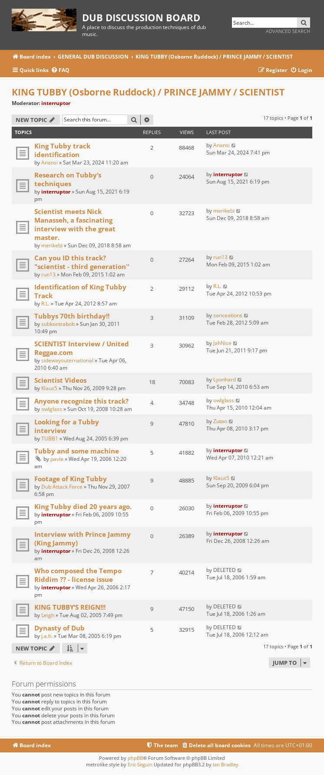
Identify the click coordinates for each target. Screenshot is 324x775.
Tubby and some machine (76, 451)
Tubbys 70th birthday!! (71, 316)
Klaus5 (49, 388)
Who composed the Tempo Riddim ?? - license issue (78, 575)
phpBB (135, 758)
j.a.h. (47, 636)
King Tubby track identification (62, 150)
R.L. (45, 303)
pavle (56, 459)
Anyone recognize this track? (81, 401)
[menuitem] (60, 70)
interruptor (55, 103)
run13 (48, 274)
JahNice (222, 343)
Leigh (47, 615)
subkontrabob (58, 324)
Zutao (220, 421)
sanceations (227, 315)
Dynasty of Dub (59, 628)
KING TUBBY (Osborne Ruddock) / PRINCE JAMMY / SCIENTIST (148, 92)
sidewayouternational (67, 360)
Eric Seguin (140, 764)
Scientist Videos (60, 380)
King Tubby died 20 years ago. (83, 506)
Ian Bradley (225, 764)
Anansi (49, 162)
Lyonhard (224, 379)
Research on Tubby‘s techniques (67, 179)
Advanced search (288, 31)
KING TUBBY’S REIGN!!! (70, 607)
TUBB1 (49, 438)
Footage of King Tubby (70, 478)
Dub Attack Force (62, 486)
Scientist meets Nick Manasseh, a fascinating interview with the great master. (75, 224)
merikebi (52, 245)
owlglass (51, 409)
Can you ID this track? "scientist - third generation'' (81, 262)
